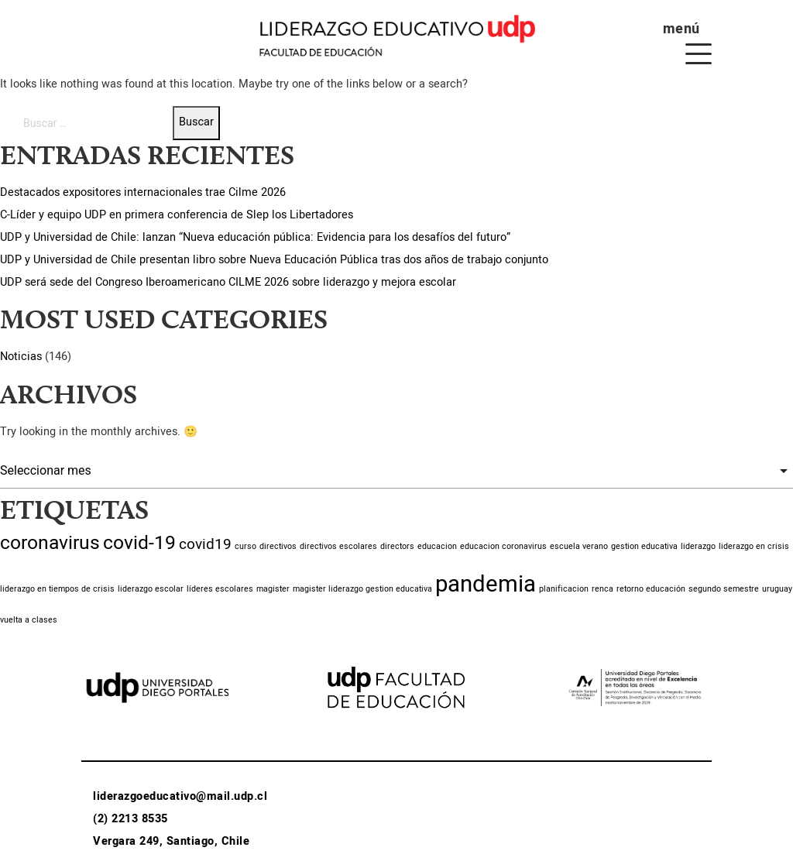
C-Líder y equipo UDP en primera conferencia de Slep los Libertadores (176, 215)
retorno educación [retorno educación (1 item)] (650, 589)
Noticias (21, 356)
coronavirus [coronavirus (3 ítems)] (50, 543)
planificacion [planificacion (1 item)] (564, 589)
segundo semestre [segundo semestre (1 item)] (723, 589)
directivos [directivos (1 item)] (278, 546)
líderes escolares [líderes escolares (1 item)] (220, 589)
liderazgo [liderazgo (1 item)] (698, 546)
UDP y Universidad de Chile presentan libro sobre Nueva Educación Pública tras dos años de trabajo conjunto (274, 260)
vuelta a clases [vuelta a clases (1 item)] (28, 620)
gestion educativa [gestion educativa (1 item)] (644, 546)
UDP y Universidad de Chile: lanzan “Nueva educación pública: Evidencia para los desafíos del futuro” (255, 237)
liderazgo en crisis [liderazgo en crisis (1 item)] (754, 546)
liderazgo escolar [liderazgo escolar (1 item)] (151, 589)
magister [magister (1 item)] (273, 589)
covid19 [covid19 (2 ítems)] (205, 544)
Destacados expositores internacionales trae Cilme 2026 (143, 192)
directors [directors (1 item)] (397, 546)
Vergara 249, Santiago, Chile (171, 841)
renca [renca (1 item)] (602, 589)
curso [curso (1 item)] (245, 546)
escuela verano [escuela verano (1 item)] (579, 546)
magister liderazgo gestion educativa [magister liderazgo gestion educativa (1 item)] (362, 589)
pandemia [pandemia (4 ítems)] (485, 584)
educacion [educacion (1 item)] (437, 546)
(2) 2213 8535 (130, 819)
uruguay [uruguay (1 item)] (777, 589)
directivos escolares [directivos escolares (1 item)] (338, 546)
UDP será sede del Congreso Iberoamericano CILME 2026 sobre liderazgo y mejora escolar (228, 282)
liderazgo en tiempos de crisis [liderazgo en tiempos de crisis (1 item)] (57, 589)
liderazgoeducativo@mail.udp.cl (180, 796)
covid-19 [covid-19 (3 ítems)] (139, 543)
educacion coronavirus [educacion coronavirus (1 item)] (503, 546)
